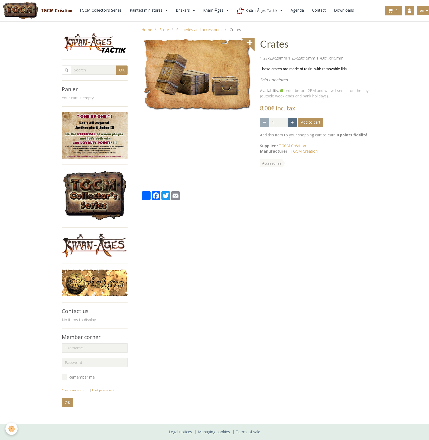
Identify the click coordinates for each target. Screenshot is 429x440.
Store (164, 29)
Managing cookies (214, 431)
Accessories (271, 163)
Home (146, 29)
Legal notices (180, 431)
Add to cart (310, 122)
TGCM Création (292, 145)
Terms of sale (248, 431)
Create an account (75, 390)
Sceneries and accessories (199, 29)
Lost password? (103, 390)
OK (122, 70)
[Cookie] (11, 429)
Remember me (78, 377)
